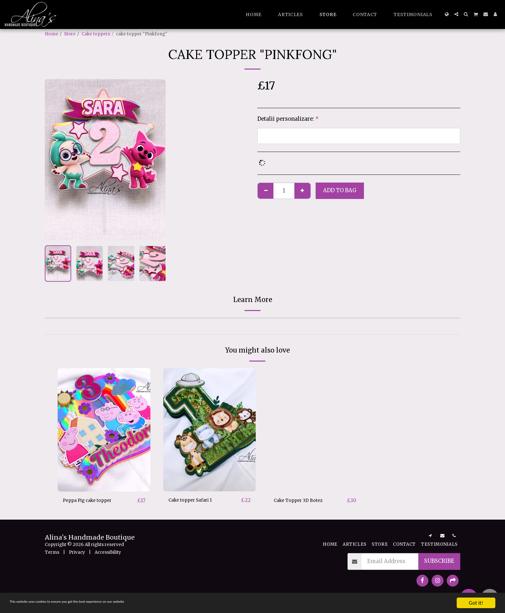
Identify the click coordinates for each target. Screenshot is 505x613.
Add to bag (340, 190)
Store (70, 34)
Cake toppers (95, 34)
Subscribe (439, 561)
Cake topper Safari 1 (194, 500)
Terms (52, 552)
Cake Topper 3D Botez (302, 500)
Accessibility (108, 552)
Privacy (77, 552)
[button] (456, 14)
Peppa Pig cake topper (92, 500)
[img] (209, 429)
